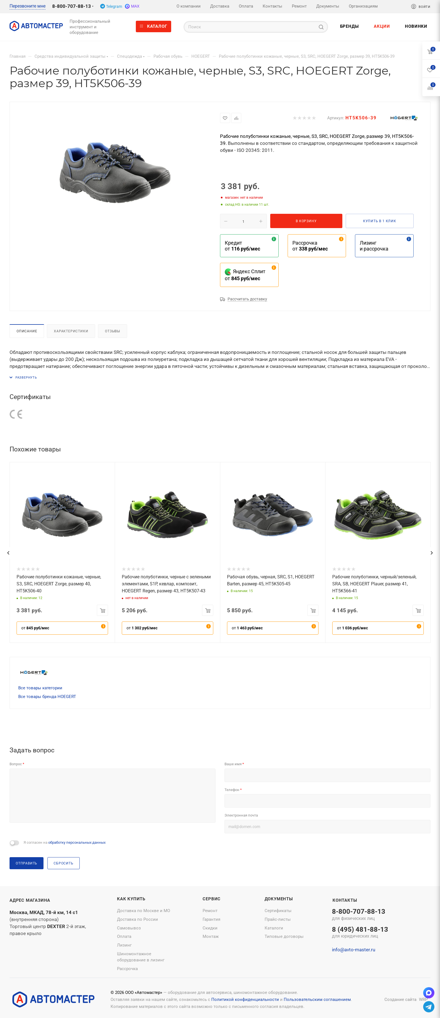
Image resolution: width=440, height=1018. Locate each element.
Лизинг (124, 945)
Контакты (345, 900)
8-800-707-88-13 (71, 6)
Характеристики (71, 331)
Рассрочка (127, 968)
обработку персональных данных (77, 842)
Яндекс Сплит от (245, 274)
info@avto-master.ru (353, 949)
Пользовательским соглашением (317, 999)
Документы (279, 898)
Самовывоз (129, 928)
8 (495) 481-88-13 (360, 933)
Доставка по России (137, 919)
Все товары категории (40, 687)
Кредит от (242, 246)
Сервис (212, 898)
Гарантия (211, 919)
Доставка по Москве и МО (143, 910)
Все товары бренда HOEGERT (47, 696)
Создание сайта (400, 999)
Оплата (124, 936)
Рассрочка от (310, 246)
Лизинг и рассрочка (374, 246)
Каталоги (274, 928)
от (35, 628)
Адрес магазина (30, 900)
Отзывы (112, 331)
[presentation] (8, 552)
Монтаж (211, 936)
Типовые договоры (284, 936)
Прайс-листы (278, 919)
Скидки (210, 928)
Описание (27, 331)
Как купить (131, 898)
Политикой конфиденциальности (245, 999)
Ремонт (210, 910)
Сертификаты (278, 910)
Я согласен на (65, 842)
